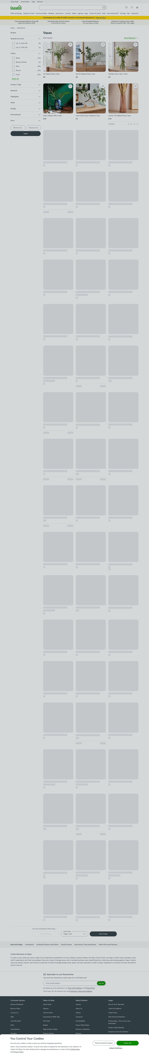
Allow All (127, 1043)
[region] (74, 1045)
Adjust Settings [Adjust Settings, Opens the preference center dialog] (115, 1048)
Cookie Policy (75, 1049)
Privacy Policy (18, 1052)
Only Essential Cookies (104, 1043)
